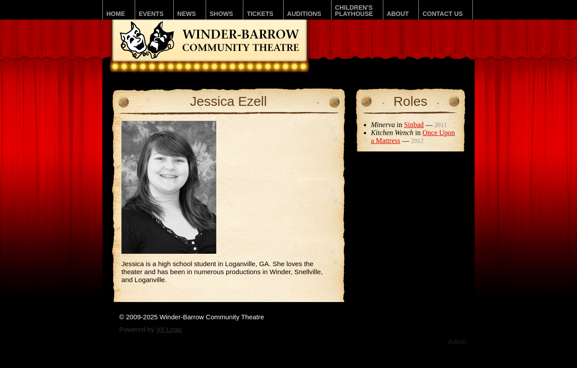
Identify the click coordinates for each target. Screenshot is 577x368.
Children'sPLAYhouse (354, 10)
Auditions (304, 13)
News (186, 13)
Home (115, 13)
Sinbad (414, 124)
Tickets (260, 13)
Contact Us (442, 13)
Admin (457, 341)
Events (151, 13)
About (398, 13)
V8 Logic (169, 329)
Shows (221, 13)
